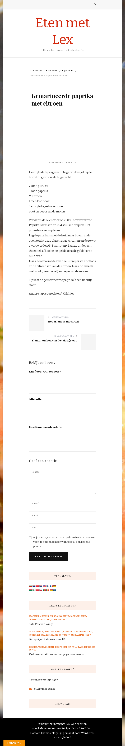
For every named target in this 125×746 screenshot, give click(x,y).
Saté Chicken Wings (41, 624)
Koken (32, 635)
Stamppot (56, 635)
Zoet (88, 635)
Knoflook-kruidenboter (45, 371)
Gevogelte (63, 616)
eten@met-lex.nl (44, 688)
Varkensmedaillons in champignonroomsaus (56, 654)
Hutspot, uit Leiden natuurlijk (47, 639)
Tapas (54, 620)
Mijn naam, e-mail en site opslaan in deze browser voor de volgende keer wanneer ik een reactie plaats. (64, 542)
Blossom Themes (40, 733)
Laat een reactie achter (62, 162)
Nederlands (43, 635)
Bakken (33, 647)
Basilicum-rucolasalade (45, 427)
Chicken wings (48, 616)
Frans (41, 647)
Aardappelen (36, 632)
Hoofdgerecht (78, 616)
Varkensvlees (87, 647)
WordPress (88, 733)
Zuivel (32, 650)
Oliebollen (36, 399)
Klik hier (68, 293)
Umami (61, 620)
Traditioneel (69, 635)
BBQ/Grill (34, 616)
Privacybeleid (62, 737)
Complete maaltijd (54, 632)
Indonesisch (36, 620)
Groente (70, 632)
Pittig (47, 620)
